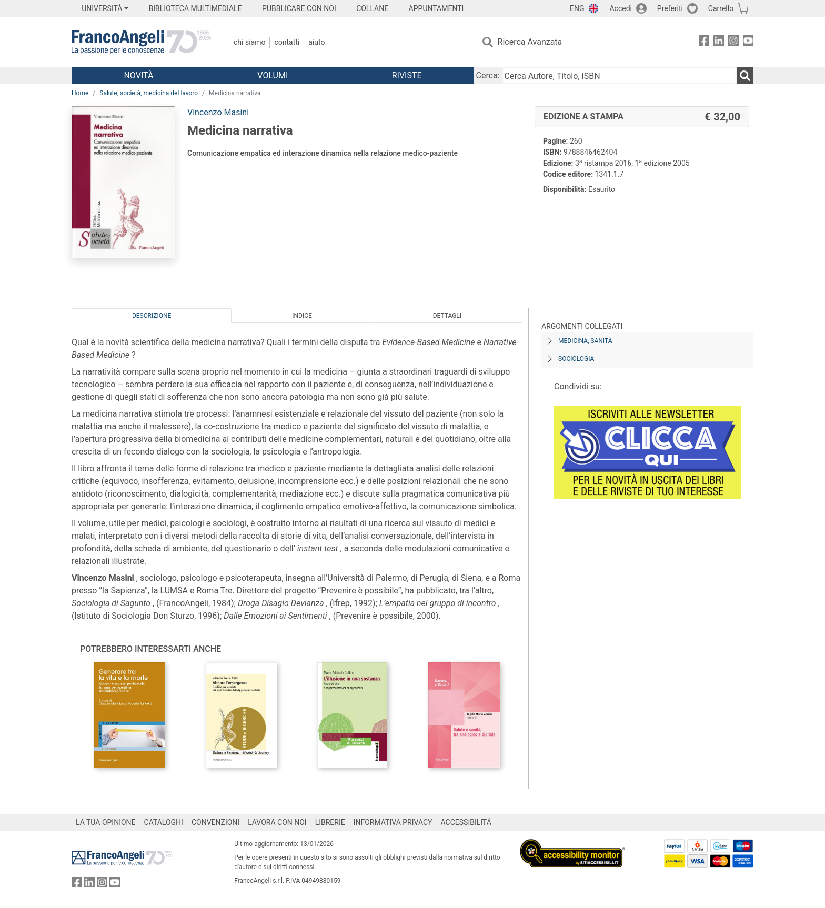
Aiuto (316, 42)
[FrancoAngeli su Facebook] (704, 42)
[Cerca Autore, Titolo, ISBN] (619, 75)
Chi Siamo (249, 42)
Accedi (620, 8)
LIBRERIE (330, 822)
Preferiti (670, 8)
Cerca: (488, 75)
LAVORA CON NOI (277, 822)
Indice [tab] (302, 315)
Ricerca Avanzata (530, 42)
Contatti (286, 42)
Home (80, 93)
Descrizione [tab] (151, 315)
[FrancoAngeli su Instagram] (733, 42)
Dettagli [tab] (447, 315)
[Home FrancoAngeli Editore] (141, 42)
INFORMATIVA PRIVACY (393, 822)
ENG (577, 8)
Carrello (720, 8)
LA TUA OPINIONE (106, 822)
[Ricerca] (745, 75)
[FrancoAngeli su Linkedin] (718, 42)
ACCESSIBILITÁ (466, 822)
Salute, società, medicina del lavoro (148, 93)
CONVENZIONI (215, 822)
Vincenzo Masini (218, 112)
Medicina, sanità (585, 341)
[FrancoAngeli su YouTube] (748, 42)
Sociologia (576, 358)
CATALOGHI (163, 822)
